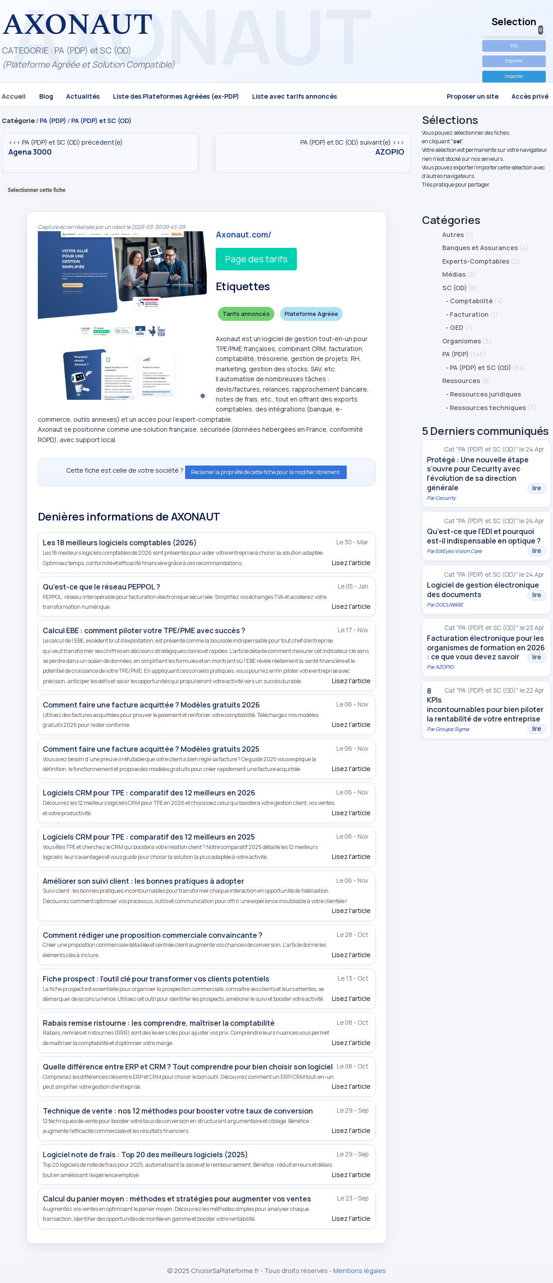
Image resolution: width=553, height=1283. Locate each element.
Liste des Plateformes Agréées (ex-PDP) (176, 96)
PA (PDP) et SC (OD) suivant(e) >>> (313, 147)
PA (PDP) (53, 120)
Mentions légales (359, 1270)
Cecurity (445, 497)
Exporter (514, 61)
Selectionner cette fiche (36, 190)
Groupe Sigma (452, 729)
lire (536, 488)
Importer (514, 76)
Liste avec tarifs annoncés (294, 96)
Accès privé (530, 96)
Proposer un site (473, 96)
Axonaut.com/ (244, 234)
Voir (514, 46)
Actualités (83, 96)
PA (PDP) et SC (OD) (101, 120)
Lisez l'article (351, 562)
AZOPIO (444, 666)
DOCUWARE (449, 604)
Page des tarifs (256, 259)
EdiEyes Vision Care (458, 551)
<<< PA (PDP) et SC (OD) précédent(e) (100, 147)
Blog (46, 96)
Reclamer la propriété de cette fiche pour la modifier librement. (266, 472)
